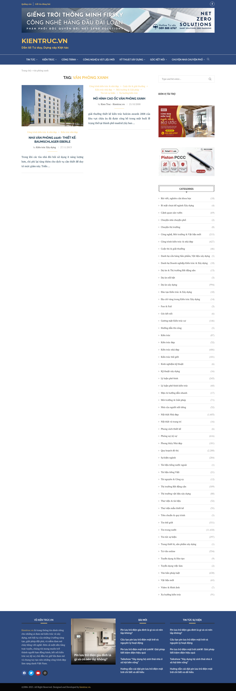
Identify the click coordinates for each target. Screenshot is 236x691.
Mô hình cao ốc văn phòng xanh (119, 98)
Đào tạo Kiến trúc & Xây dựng (188, 292)
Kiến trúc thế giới (188, 357)
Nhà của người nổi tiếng (188, 407)
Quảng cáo (27, 4)
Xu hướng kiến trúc (188, 594)
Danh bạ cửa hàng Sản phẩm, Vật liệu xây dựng (188, 256)
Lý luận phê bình (188, 378)
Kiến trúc (48, 59)
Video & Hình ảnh (188, 587)
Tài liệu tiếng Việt (188, 472)
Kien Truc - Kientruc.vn (113, 104)
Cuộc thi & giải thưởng (188, 248)
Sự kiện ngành (188, 457)
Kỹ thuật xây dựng (131, 59)
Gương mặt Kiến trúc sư (188, 320)
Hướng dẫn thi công (188, 328)
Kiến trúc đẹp (188, 342)
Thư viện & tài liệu (188, 501)
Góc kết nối (157, 59)
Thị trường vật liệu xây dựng (188, 493)
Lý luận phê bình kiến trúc (188, 385)
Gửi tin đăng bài (42, 4)
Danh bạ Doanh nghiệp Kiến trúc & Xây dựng (188, 263)
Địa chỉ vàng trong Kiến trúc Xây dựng (188, 299)
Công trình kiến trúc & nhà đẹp (188, 241)
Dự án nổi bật (188, 277)
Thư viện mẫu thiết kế (188, 508)
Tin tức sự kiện (188, 537)
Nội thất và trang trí (188, 421)
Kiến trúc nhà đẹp (188, 349)
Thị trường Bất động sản (188, 486)
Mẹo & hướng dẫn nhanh (188, 393)
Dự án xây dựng (188, 284)
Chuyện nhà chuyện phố (187, 59)
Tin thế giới (188, 522)
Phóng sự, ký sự (188, 436)
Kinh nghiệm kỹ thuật (188, 364)
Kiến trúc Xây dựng (46, 147)
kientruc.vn (85, 687)
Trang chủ (26, 70)
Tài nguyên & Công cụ (188, 479)
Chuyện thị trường (188, 227)
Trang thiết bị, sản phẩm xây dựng (188, 544)
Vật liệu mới (188, 580)
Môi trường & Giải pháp (188, 400)
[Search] (208, 59)
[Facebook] (212, 4)
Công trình (69, 59)
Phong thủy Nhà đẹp (188, 443)
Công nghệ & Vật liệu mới (99, 59)
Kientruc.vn (28, 630)
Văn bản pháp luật (188, 573)
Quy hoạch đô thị (188, 450)
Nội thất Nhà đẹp (188, 414)
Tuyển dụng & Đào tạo (188, 558)
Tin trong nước (188, 529)
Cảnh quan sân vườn (188, 212)
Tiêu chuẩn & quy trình (188, 515)
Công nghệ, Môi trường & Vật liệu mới (188, 234)
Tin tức (30, 59)
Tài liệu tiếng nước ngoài (188, 465)
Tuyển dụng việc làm (188, 565)
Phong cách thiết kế (188, 429)
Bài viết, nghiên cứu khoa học (188, 198)
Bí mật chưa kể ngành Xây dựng (188, 205)
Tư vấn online (188, 551)
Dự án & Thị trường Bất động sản (188, 270)
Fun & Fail (188, 306)
